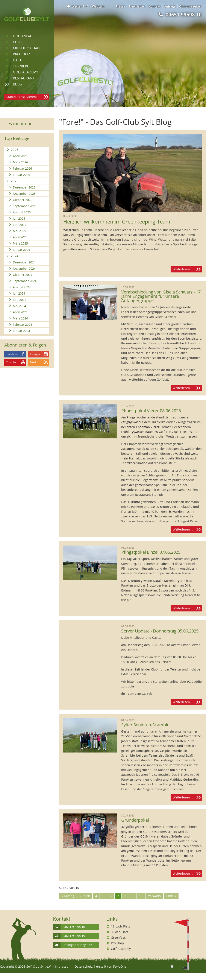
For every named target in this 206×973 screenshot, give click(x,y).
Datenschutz (84, 966)
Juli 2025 (19, 218)
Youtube (11, 362)
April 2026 (20, 156)
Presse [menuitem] (120, 6)
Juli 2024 (19, 293)
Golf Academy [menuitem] (25, 72)
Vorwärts (154, 896)
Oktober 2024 (22, 275)
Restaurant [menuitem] (23, 78)
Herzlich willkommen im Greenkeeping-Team (116, 221)
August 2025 (22, 212)
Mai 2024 (19, 306)
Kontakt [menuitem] (155, 6)
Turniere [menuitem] (21, 66)
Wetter (78, 6)
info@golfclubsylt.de (77, 945)
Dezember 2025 (24, 187)
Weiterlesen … (187, 269)
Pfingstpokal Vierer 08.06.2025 (151, 411)
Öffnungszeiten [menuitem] (190, 6)
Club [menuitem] (17, 42)
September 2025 (24, 206)
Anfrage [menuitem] (170, 6)
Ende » (171, 896)
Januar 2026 (21, 175)
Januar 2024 (21, 331)
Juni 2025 (19, 225)
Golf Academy (121, 949)
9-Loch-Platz (119, 932)
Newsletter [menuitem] (137, 6)
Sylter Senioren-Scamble (145, 725)
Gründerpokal (135, 820)
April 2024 (20, 312)
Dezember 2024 (24, 262)
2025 (14, 181)
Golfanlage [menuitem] (24, 36)
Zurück (85, 896)
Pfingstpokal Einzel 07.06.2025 (150, 552)
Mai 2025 (19, 231)
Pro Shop (117, 943)
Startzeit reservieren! (21, 97)
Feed (33, 362)
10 (140, 896)
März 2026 (20, 162)
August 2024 (22, 287)
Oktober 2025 (22, 200)
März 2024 (20, 318)
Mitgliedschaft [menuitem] (27, 48)
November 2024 (24, 268)
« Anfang (68, 896)
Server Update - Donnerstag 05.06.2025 (159, 631)
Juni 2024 (19, 300)
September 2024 (24, 281)
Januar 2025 (21, 250)
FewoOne (119, 966)
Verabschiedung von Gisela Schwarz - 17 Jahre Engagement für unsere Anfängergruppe (161, 296)
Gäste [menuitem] (18, 60)
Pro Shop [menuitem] (21, 54)
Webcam (98, 6)
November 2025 (24, 194)
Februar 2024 (22, 324)
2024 (14, 256)
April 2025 (20, 237)
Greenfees (118, 937)
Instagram (36, 354)
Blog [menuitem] (17, 84)
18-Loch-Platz (120, 926)
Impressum (63, 966)
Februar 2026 (22, 168)
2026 (14, 149)
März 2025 (20, 243)
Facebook (12, 354)
